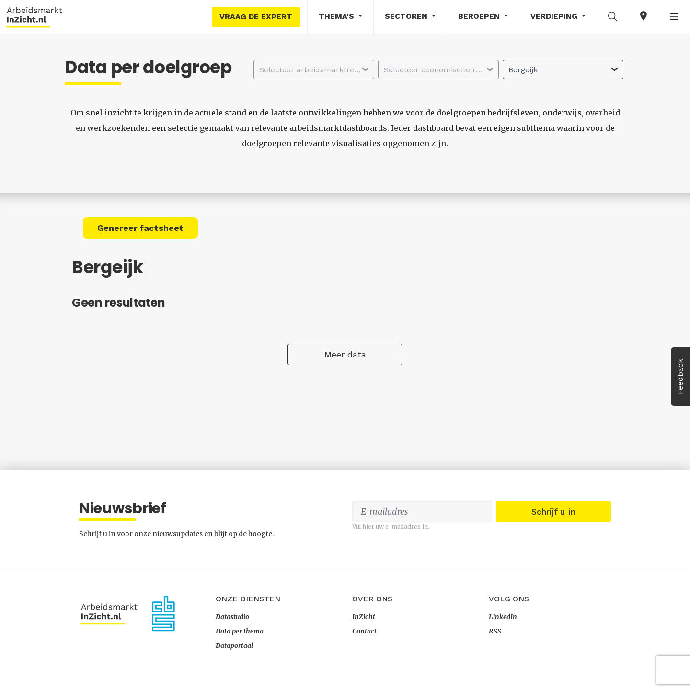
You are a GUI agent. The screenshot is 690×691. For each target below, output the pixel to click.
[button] (612, 16)
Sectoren (407, 16)
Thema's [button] (337, 16)
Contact (364, 631)
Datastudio (232, 616)
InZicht (363, 616)
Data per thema (240, 631)
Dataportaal (234, 645)
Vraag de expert (255, 16)
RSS (495, 631)
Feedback (680, 376)
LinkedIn (503, 616)
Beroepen (480, 16)
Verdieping (555, 16)
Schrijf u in (553, 512)
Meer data (345, 354)
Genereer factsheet (140, 228)
